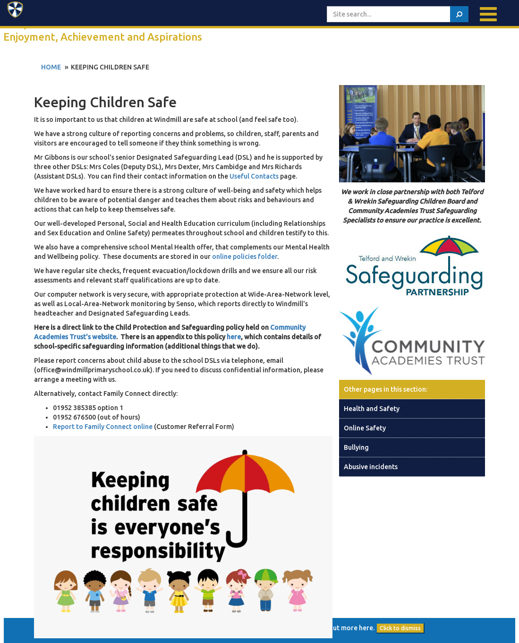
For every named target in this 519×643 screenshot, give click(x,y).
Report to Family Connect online (103, 426)
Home (51, 67)
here (234, 337)
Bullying (356, 447)
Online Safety (365, 428)
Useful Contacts (254, 176)
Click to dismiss (400, 628)
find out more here (344, 628)
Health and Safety (372, 408)
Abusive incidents (371, 467)
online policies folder (244, 256)
